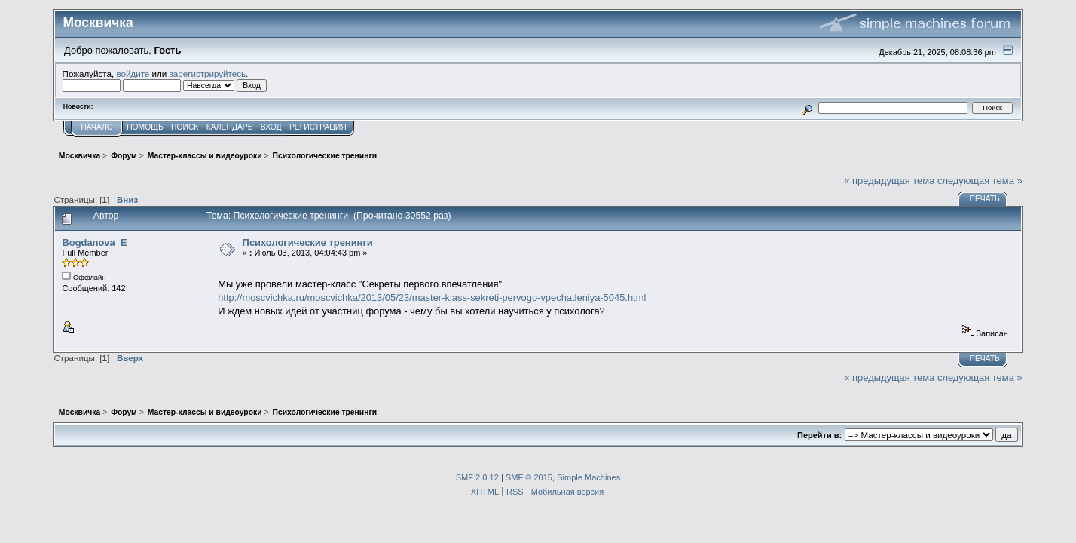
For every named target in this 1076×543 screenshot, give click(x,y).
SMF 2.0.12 (477, 477)
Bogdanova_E (94, 242)
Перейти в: (819, 435)
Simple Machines (588, 477)
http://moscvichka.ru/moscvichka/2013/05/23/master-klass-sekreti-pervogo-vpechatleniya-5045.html (432, 297)
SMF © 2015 (529, 477)
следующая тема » (980, 180)
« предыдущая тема (889, 180)
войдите (132, 73)
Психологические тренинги (308, 242)
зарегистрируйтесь (207, 73)
